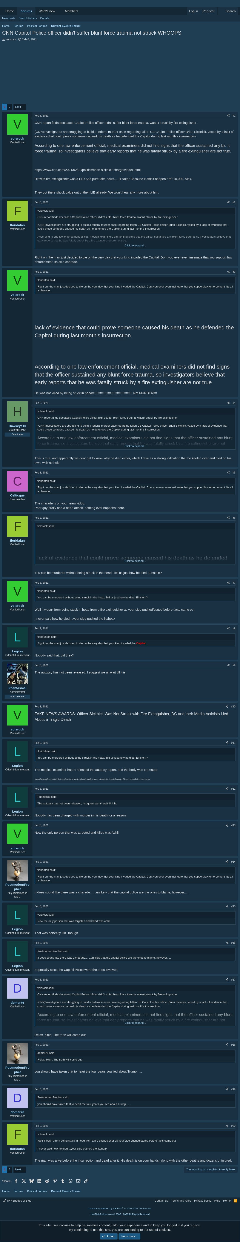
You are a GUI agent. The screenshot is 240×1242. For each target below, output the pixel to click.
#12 (233, 788)
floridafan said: (46, 280)
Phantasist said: (47, 796)
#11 (233, 742)
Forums (26, 11)
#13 (233, 825)
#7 (234, 582)
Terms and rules (181, 1200)
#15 (233, 906)
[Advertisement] (120, 73)
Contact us (161, 1200)
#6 (234, 517)
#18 (233, 1044)
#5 (234, 472)
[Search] (228, 11)
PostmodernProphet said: (53, 951)
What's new (47, 11)
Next (18, 106)
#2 (234, 202)
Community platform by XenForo (120, 1208)
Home (9, 11)
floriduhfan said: (47, 636)
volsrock (11, 39)
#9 (234, 665)
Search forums (28, 18)
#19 (233, 1089)
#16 (233, 942)
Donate (44, 18)
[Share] (228, 115)
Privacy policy (202, 1200)
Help (217, 1200)
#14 (233, 861)
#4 (234, 402)
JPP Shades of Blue (17, 1200)
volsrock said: (45, 210)
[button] (59, 11)
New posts (8, 18)
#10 (233, 706)
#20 (233, 1125)
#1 (234, 115)
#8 (234, 628)
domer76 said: (46, 1052)
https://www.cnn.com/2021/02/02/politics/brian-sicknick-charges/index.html (88, 170)
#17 (233, 979)
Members (71, 11)
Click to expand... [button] (135, 245)
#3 (234, 271)
